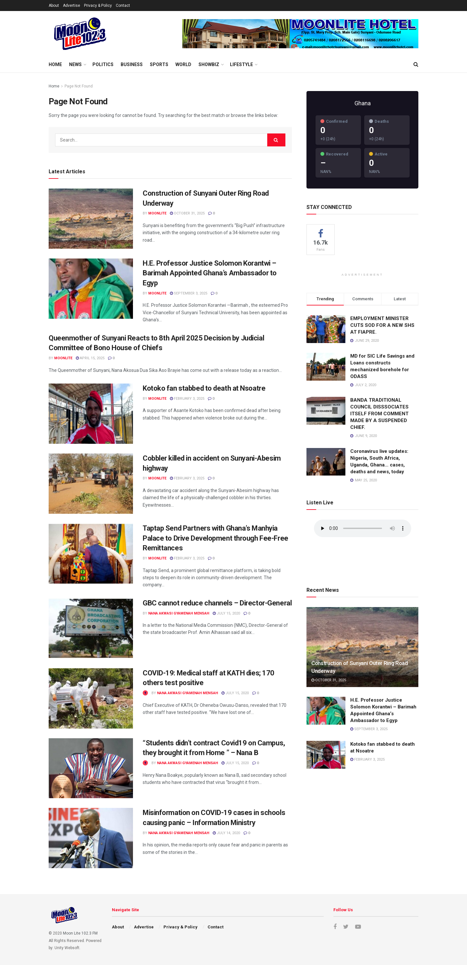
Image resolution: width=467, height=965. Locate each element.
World (183, 64)
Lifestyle (241, 64)
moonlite (157, 213)
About (54, 5)
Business (132, 64)
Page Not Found (79, 86)
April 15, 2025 (90, 358)
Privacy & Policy (98, 5)
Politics (103, 64)
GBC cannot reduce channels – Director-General (217, 603)
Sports (159, 64)
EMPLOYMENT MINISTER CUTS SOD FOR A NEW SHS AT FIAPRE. (382, 325)
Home (55, 64)
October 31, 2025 (187, 213)
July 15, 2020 (226, 613)
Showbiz (208, 64)
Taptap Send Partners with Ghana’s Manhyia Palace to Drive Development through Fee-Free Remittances (215, 538)
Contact (123, 5)
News (75, 64)
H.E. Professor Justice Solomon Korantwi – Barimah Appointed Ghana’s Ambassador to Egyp (210, 273)
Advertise (71, 5)
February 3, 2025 (187, 398)
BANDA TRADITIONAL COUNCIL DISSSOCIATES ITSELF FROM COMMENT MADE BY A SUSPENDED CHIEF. (379, 413)
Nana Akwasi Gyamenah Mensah (178, 613)
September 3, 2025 (188, 293)
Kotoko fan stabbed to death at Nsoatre (204, 388)
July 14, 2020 (226, 833)
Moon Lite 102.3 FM (80, 933)
